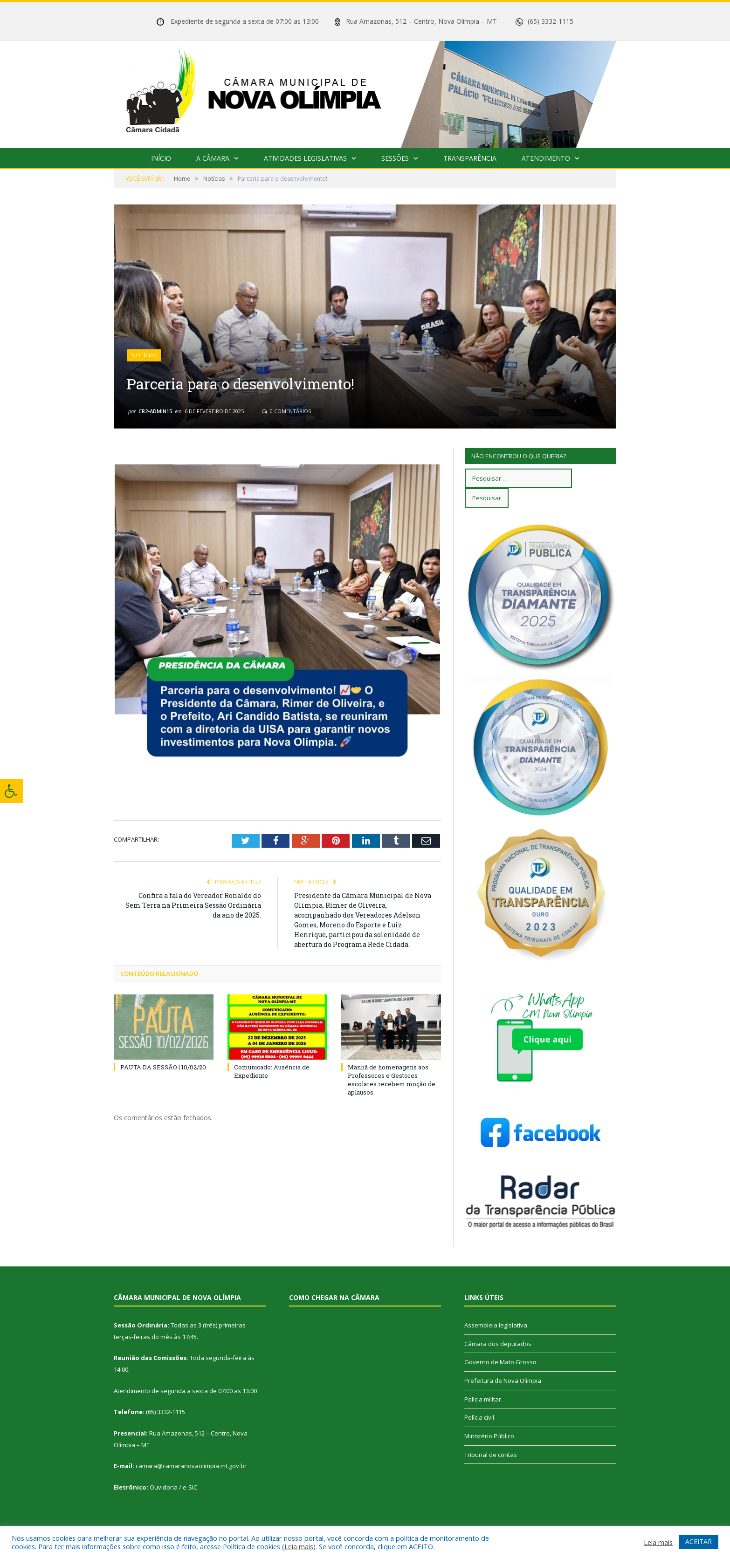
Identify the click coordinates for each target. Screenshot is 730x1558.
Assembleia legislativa (495, 1325)
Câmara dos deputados (497, 1344)
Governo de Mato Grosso (500, 1362)
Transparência (469, 158)
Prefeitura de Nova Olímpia (502, 1380)
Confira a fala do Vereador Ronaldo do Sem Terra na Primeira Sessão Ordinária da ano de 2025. (193, 905)
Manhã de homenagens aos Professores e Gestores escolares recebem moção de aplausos (391, 1079)
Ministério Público (489, 1436)
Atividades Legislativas (305, 158)
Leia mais (298, 1546)
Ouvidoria (164, 1487)
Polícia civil (479, 1417)
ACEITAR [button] (698, 1541)
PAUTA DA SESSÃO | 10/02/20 (163, 1066)
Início (161, 158)
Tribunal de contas (490, 1454)
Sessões (395, 158)
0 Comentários (286, 411)
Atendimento (546, 158)
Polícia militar (482, 1399)
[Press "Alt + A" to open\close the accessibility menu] (11, 791)
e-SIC (190, 1487)
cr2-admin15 (155, 411)
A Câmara (212, 158)
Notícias (144, 356)
